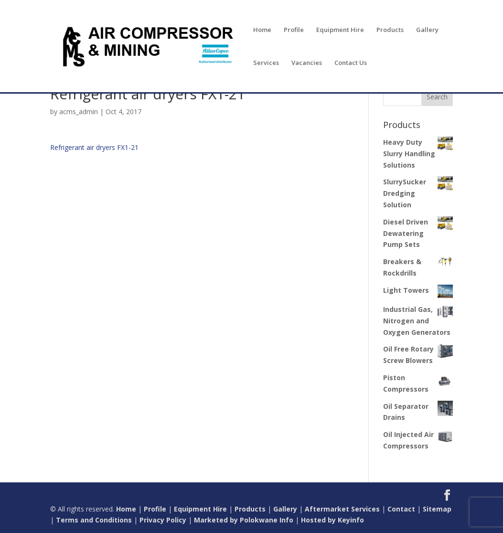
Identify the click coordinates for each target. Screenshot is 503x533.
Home (262, 30)
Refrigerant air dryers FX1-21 (94, 147)
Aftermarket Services (342, 508)
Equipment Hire (340, 30)
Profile (294, 30)
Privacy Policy (162, 519)
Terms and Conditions (94, 519)
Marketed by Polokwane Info (243, 519)
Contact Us (350, 63)
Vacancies (306, 63)
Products (390, 30)
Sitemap (437, 508)
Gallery (427, 30)
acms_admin (78, 111)
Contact (401, 508)
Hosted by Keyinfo (332, 519)
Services (266, 63)
